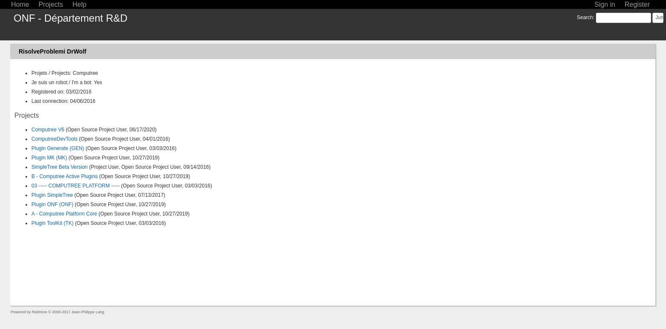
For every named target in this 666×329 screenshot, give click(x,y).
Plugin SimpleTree (52, 195)
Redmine (39, 312)
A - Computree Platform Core (64, 214)
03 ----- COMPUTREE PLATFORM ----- (75, 186)
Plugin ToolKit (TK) (52, 223)
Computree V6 (47, 130)
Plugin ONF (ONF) (52, 204)
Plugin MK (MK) (49, 158)
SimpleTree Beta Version (59, 167)
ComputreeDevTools (54, 139)
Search (585, 17)
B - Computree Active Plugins (64, 176)
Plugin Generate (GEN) (57, 148)
